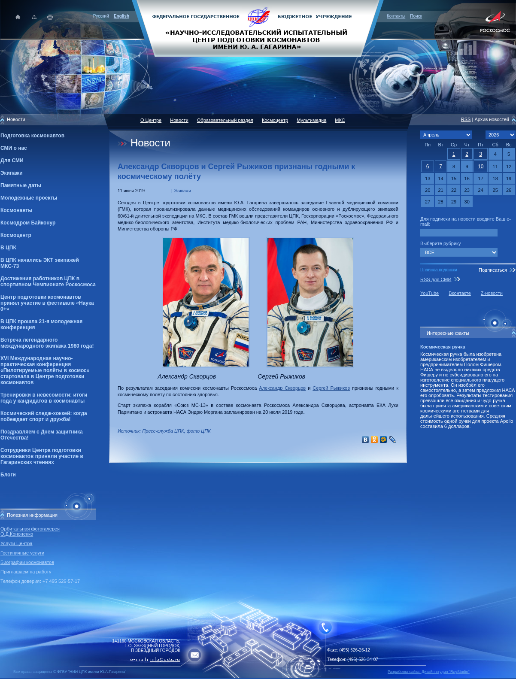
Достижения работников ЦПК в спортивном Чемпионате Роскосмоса (48, 282)
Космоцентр (15, 235)
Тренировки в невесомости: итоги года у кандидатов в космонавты (43, 398)
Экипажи (11, 173)
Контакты (396, 16)
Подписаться (493, 270)
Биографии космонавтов (27, 562)
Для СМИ (12, 161)
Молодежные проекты (29, 198)
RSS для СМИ (435, 279)
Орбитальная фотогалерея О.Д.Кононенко (30, 531)
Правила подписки (438, 269)
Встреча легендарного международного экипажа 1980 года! (47, 343)
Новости (179, 120)
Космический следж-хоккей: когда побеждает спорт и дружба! (43, 416)
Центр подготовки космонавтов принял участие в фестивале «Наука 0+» (47, 303)
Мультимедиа (311, 120)
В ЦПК (8, 248)
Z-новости (492, 293)
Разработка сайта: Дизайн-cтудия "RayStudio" (429, 672)
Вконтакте (459, 293)
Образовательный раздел (225, 120)
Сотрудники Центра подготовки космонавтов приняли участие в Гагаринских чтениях (41, 456)
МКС (340, 120)
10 (480, 167)
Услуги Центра (16, 543)
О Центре (150, 120)
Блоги (8, 475)
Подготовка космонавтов (32, 136)
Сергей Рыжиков (331, 388)
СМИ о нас (13, 148)
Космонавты (16, 210)
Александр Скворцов (282, 388)
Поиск (416, 16)
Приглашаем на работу (25, 571)
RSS (466, 119)
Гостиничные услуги (22, 552)
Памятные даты (20, 185)
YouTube (429, 293)
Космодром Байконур (27, 223)
